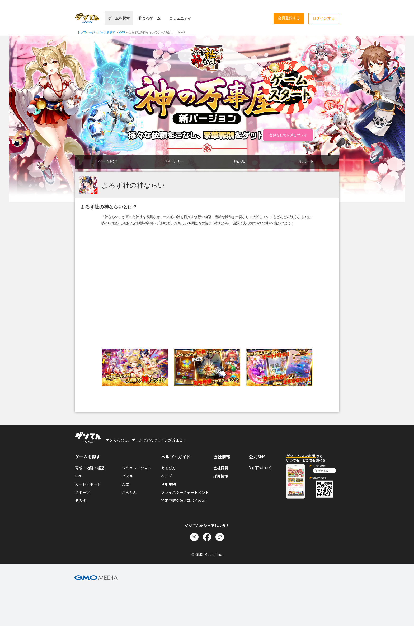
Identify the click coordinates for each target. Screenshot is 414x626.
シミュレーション (137, 467)
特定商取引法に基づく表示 (183, 500)
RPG (79, 476)
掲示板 (240, 161)
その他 (80, 500)
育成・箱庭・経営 (90, 467)
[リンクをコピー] (219, 537)
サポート (306, 161)
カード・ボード (88, 484)
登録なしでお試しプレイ (288, 135)
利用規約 (168, 484)
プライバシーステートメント (185, 492)
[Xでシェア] (194, 537)
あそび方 (168, 467)
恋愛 (125, 484)
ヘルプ (166, 476)
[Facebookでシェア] (207, 537)
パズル (127, 476)
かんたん (129, 492)
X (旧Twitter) (260, 467)
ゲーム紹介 (108, 161)
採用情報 (220, 476)
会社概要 (220, 467)
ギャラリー (174, 161)
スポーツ (82, 492)
